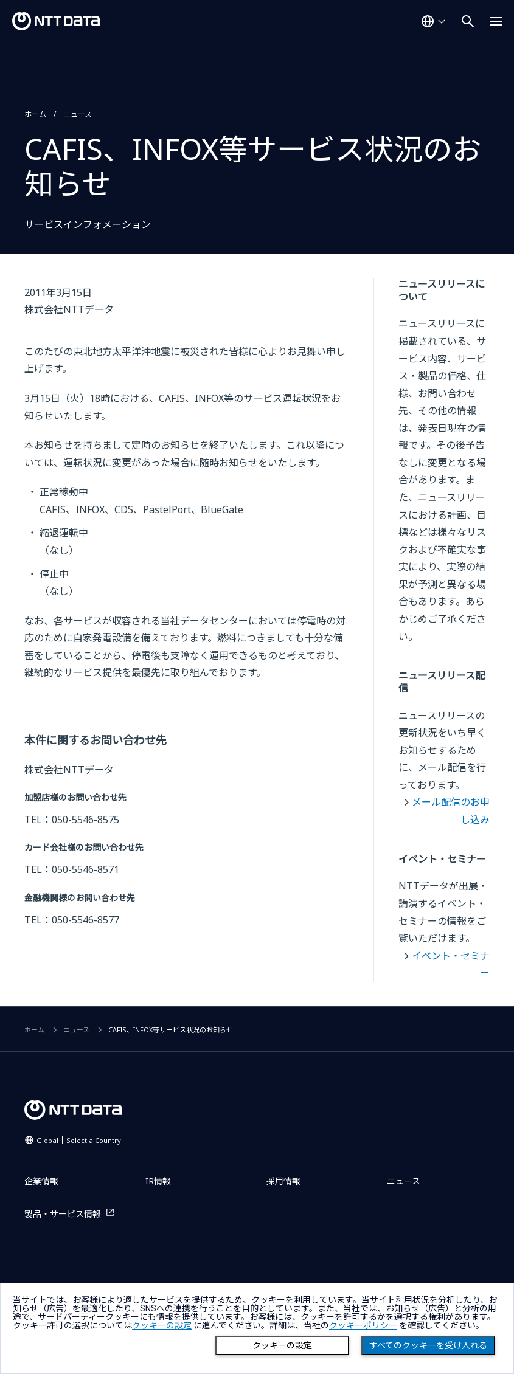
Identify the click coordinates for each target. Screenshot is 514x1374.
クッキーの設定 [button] (162, 1325)
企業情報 (41, 1181)
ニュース (77, 114)
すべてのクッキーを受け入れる (428, 1345)
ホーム (35, 114)
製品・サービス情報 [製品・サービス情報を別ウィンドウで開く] (62, 1214)
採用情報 (283, 1181)
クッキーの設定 (282, 1345)
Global (78, 1140)
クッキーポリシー (363, 1325)
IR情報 (158, 1181)
